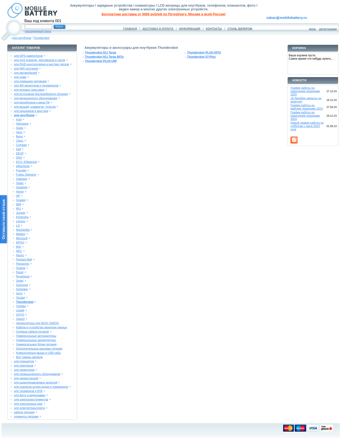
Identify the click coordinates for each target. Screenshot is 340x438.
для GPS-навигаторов (28, 56)
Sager (20, 280)
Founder (21, 170)
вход (312, 29)
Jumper (21, 213)
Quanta (20, 268)
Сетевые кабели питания (32, 331)
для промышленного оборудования (37, 374)
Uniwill (20, 310)
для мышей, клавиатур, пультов (35, 106)
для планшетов (24, 361)
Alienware (22, 123)
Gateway (21, 179)
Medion (20, 234)
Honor (20, 191)
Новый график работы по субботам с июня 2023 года (307, 126)
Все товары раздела (29, 357)
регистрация (328, 29)
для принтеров (23, 365)
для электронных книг (28, 403)
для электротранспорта (29, 408)
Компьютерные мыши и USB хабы (38, 353)
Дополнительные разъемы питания (39, 348)
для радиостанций (26, 378)
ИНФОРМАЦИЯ (189, 28)
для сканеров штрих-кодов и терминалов (41, 386)
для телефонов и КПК (28, 391)
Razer (20, 272)
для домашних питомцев (30, 81)
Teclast (20, 297)
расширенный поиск (38, 31)
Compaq (21, 145)
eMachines (23, 166)
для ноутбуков (21, 38)
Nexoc (20, 255)
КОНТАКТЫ (214, 28)
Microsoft (22, 238)
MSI (18, 246)
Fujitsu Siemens (26, 174)
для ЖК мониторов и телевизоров (36, 85)
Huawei (21, 200)
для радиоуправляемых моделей (35, 382)
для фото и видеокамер (29, 395)
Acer (19, 119)
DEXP (20, 153)
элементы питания (26, 416)
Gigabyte (21, 187)
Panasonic (22, 263)
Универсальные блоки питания (36, 344)
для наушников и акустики (31, 111)
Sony (19, 293)
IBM (18, 204)
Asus (19, 132)
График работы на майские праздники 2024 (306, 107)
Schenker (22, 289)
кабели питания (24, 412)
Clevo (19, 140)
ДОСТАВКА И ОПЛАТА (158, 28)
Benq (19, 136)
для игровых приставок (29, 89)
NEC (19, 251)
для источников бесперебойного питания (41, 94)
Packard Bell (24, 259)
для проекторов (24, 370)
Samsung (22, 285)
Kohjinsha (22, 217)
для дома (20, 77)
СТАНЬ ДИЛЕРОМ (239, 28)
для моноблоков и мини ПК (32, 102)
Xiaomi (20, 319)
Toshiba (21, 306)
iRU (18, 208)
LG (18, 225)
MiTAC (20, 242)
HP (18, 196)
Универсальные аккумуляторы (36, 340)
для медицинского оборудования (35, 98)
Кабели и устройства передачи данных (41, 327)
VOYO (20, 314)
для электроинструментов (31, 399)
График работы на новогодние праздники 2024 (305, 116)
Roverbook (23, 276)
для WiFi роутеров (26, 68)
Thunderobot (41, 38)
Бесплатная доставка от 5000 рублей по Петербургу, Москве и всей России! (163, 14)
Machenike (23, 229)
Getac (20, 183)
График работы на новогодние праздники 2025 (305, 91)
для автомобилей (25, 72)
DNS (19, 157)
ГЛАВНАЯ (130, 28)
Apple (19, 128)
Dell (18, 149)
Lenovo (20, 221)
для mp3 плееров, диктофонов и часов (39, 60)
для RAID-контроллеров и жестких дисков (41, 64)
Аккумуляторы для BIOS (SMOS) (37, 323)
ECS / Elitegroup (26, 162)
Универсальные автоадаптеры (36, 336)
